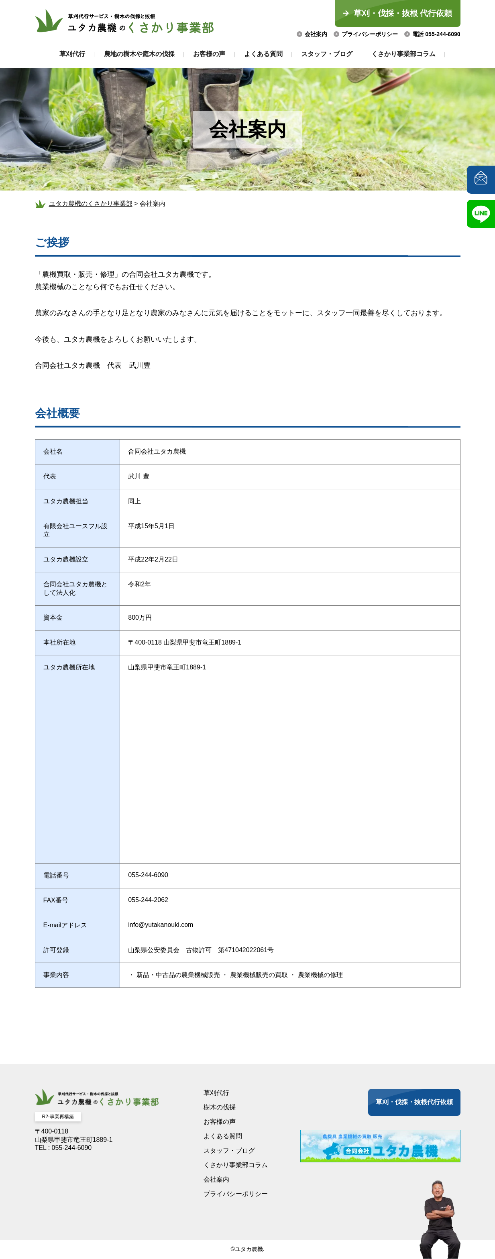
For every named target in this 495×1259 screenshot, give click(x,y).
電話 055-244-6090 (436, 34)
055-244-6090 (148, 875)
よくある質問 (264, 54)
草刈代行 (66, 54)
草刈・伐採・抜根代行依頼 (414, 1102)
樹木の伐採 (220, 1107)
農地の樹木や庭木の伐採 (135, 54)
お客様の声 (208, 54)
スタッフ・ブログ (330, 54)
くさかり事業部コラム (410, 54)
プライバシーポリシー (370, 34)
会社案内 (316, 34)
